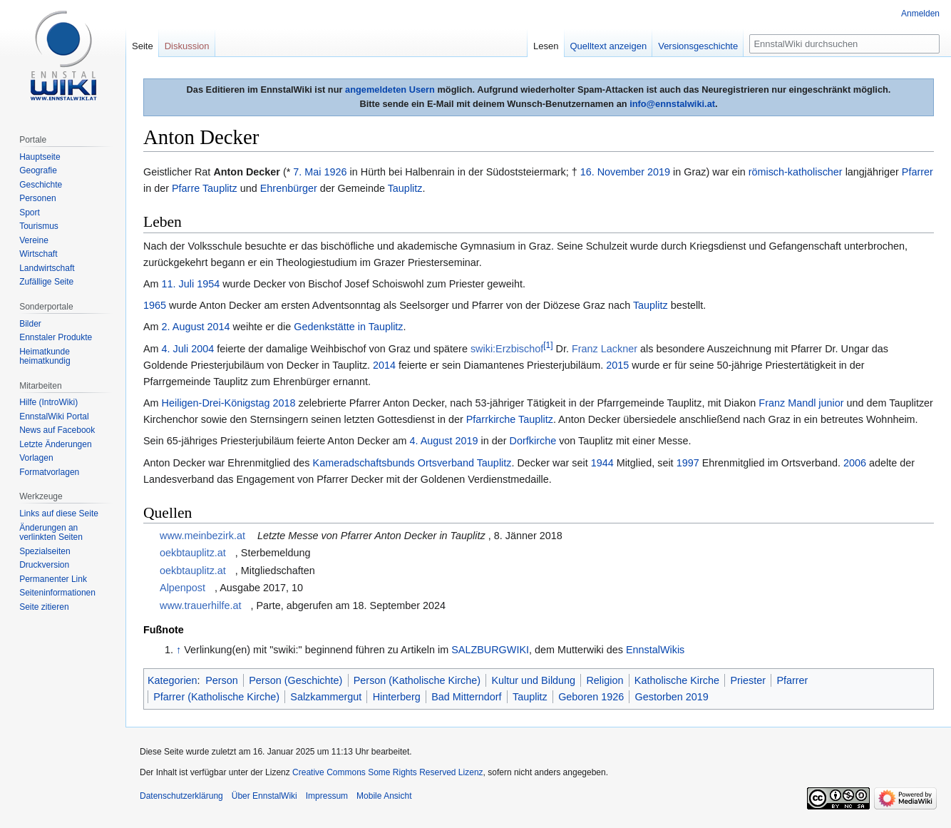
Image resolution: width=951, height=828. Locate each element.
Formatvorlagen (49, 472)
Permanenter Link (53, 579)
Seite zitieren (43, 607)
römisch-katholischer (796, 172)
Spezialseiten (44, 551)
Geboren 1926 (591, 696)
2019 (658, 172)
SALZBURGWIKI (490, 649)
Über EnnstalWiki (264, 796)
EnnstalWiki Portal (53, 416)
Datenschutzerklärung (181, 796)
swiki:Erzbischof (507, 348)
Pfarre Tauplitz (204, 188)
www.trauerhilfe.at (200, 605)
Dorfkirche (533, 440)
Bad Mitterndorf (466, 696)
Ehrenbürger (288, 188)
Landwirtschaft (46, 268)
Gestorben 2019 (672, 696)
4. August (431, 440)
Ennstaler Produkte (55, 337)
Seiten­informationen (57, 593)
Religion (604, 680)
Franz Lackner (604, 348)
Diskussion (187, 46)
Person (221, 680)
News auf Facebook (57, 430)
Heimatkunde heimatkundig (44, 357)
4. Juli (175, 348)
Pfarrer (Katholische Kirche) (216, 696)
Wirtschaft (38, 254)
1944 (602, 463)
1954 (208, 284)
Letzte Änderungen (55, 444)
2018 (284, 403)
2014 (218, 326)
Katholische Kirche (676, 680)
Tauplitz (405, 188)
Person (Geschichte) (295, 680)
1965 (154, 305)
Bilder (30, 324)
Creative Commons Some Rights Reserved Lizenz (387, 772)
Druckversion (44, 565)
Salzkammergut (325, 696)
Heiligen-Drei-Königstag (216, 403)
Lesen (545, 46)
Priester (748, 680)
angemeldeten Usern (390, 89)
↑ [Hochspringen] (178, 649)
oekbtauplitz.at (193, 552)
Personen (37, 198)
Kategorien (172, 680)
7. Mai (307, 172)
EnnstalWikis (655, 649)
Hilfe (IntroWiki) (48, 402)
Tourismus (38, 226)
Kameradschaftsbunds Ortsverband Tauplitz (412, 463)
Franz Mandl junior (801, 403)
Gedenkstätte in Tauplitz (348, 326)
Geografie (38, 170)
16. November (612, 172)
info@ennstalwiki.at (672, 103)
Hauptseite (39, 157)
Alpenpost (182, 587)
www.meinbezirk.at (202, 535)
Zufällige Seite (46, 282)
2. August (183, 326)
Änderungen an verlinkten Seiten (51, 533)
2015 (617, 365)
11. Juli (178, 284)
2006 (854, 463)
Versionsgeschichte (698, 46)
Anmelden (920, 14)
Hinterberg (397, 696)
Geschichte (40, 185)
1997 (688, 463)
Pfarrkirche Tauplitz (509, 419)
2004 (202, 348)
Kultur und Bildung (533, 680)
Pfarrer (917, 172)
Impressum (327, 796)
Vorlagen (36, 458)
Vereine (33, 240)
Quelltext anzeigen (608, 46)
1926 (335, 172)
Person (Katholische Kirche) (417, 680)
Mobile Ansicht (383, 796)
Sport (29, 213)
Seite (142, 46)
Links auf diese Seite (58, 513)
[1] (547, 345)
